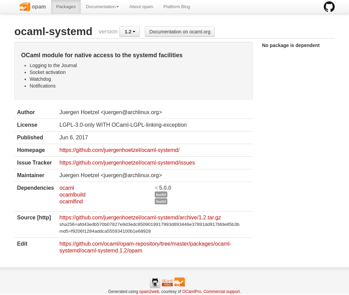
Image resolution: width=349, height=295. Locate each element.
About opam (141, 6)
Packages (66, 6)
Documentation (102, 6)
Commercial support (221, 291)
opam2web (149, 291)
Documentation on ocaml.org (179, 31)
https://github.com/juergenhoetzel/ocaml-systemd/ (119, 150)
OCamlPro (191, 291)
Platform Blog (177, 6)
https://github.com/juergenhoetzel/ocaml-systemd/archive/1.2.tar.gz (140, 217)
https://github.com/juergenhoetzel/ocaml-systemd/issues (127, 163)
